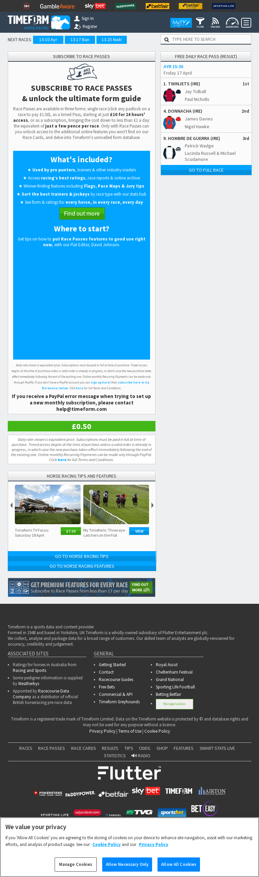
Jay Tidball (195, 91)
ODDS (144, 748)
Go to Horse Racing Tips (82, 556)
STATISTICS (115, 756)
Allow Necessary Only (127, 864)
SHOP (162, 748)
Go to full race (206, 170)
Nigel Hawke (197, 126)
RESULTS (110, 748)
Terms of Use (129, 731)
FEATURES (184, 748)
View (139, 531)
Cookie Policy (157, 731)
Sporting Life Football (175, 687)
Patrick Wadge (199, 146)
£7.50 (71, 531)
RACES (25, 748)
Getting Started (112, 665)
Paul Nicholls (197, 99)
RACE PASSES (51, 748)
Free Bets (107, 687)
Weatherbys (28, 683)
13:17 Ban (79, 39)
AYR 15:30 (173, 66)
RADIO (141, 756)
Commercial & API (116, 694)
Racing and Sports (29, 670)
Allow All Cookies (178, 864)
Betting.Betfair (168, 694)
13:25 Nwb (112, 39)
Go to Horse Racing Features (82, 566)
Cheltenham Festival (174, 672)
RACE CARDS (83, 748)
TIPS (128, 748)
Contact (106, 672)
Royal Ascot (167, 665)
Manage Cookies (174, 704)
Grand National (170, 679)
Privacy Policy (102, 731)
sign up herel (101, 382)
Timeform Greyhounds (119, 702)
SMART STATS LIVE (217, 748)
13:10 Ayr (48, 39)
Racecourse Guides (116, 679)
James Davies (199, 119)
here (79, 388)
